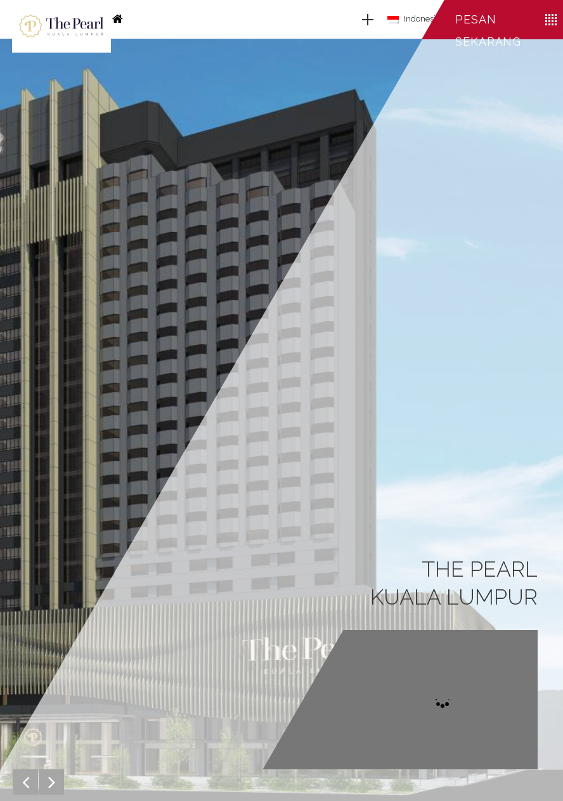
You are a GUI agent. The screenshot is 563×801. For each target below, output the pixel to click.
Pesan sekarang (488, 30)
